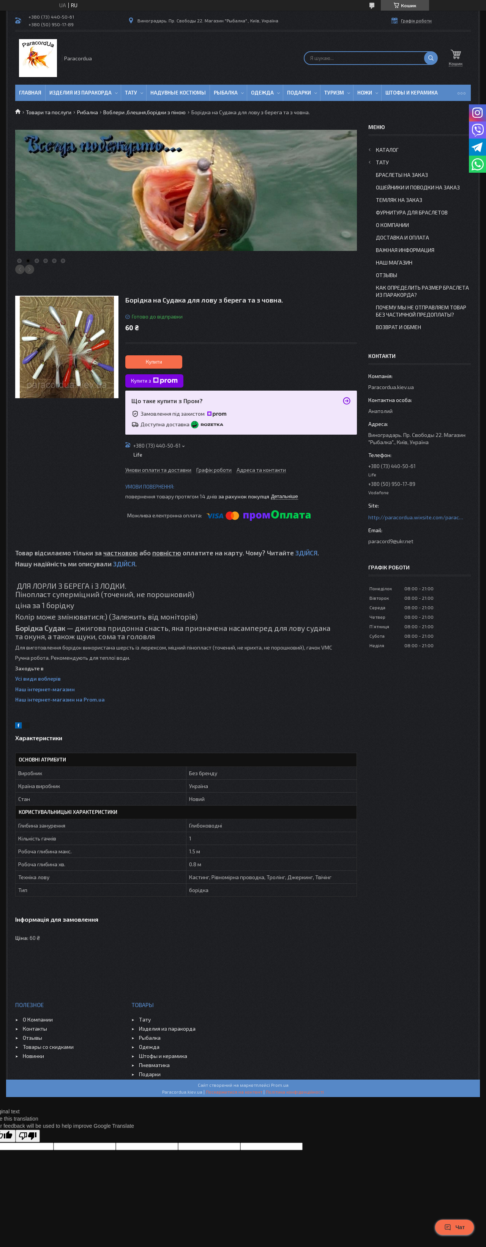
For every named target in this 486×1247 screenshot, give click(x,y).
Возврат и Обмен (398, 327)
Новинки (33, 1056)
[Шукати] (431, 58)
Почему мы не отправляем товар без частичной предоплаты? (421, 311)
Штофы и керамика (163, 1056)
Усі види (26, 678)
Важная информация (405, 250)
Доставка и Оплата (402, 237)
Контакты (35, 1028)
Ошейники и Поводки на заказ (418, 187)
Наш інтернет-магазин (45, 689)
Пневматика (154, 1065)
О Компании (392, 225)
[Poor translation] (28, 1136)
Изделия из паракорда (80, 93)
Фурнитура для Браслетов (412, 212)
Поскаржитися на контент (234, 1091)
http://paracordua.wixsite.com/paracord (415, 517)
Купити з (154, 380)
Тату (131, 93)
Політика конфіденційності (295, 1091)
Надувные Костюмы (178, 93)
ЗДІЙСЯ (306, 552)
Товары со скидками (48, 1047)
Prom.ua (280, 1085)
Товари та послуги (48, 112)
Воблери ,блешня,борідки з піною (144, 112)
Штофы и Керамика (411, 93)
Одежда (262, 93)
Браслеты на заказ (402, 175)
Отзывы (386, 275)
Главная (30, 93)
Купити (154, 362)
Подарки (299, 93)
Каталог (387, 150)
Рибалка (87, 112)
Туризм (334, 93)
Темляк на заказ (399, 200)
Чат (454, 1227)
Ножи (364, 93)
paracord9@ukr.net (390, 541)
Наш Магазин (394, 262)
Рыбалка (226, 93)
